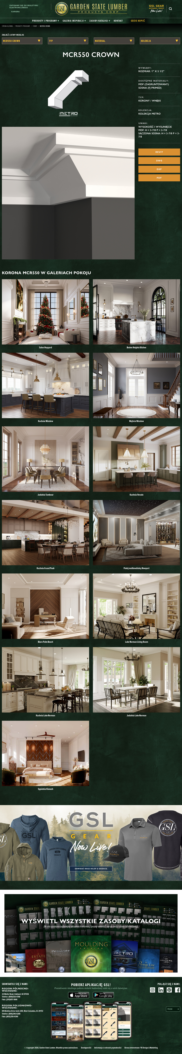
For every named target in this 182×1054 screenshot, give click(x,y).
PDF (159, 177)
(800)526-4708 (14, 996)
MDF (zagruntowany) (153, 84)
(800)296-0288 (14, 1013)
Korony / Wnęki (149, 100)
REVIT (159, 152)
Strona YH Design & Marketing (141, 1047)
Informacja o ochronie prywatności (107, 1047)
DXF (159, 169)
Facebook (177, 989)
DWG (159, 160)
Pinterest (169, 989)
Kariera (15, 11)
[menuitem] (158, 9)
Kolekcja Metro (149, 113)
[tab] (45, 21)
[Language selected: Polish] (173, 1009)
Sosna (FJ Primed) (150, 87)
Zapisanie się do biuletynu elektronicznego (23, 6)
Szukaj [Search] (170, 9)
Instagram (152, 989)
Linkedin (160, 989)
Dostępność (86, 1047)
